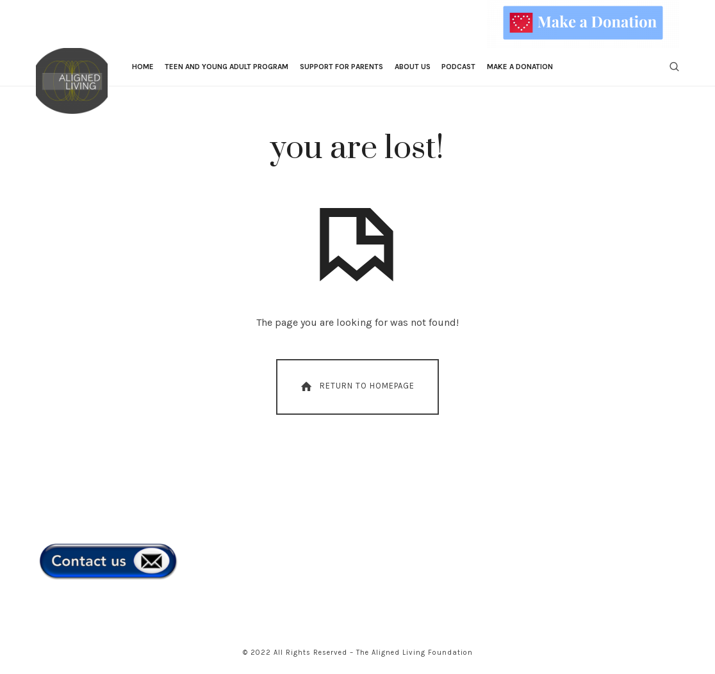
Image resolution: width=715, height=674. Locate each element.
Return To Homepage (357, 387)
